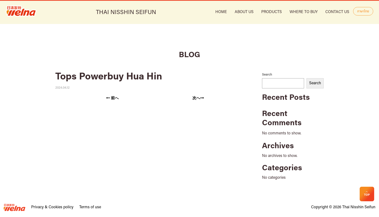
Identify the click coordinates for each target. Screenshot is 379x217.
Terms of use (90, 207)
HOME (221, 12)
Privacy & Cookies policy (52, 207)
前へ (112, 98)
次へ (198, 98)
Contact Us (337, 12)
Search (267, 74)
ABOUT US (244, 12)
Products (271, 12)
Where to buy (304, 12)
